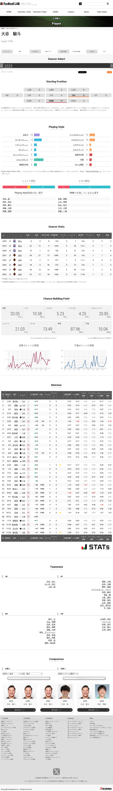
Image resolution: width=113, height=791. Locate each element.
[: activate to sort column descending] (3, 236)
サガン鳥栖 (26, 755)
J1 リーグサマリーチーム (75, 721)
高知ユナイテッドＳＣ (52, 751)
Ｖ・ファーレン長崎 (7, 759)
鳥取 (16, 425)
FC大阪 (15, 417)
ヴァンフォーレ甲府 (29, 741)
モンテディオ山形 (28, 729)
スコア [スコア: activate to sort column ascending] (22, 395)
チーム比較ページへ (29, 678)
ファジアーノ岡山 (6, 753)
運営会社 (65, 778)
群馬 (16, 465)
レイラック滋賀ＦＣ (51, 737)
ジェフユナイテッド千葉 (8, 727)
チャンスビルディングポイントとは (43, 338)
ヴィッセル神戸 (5, 751)
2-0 (23, 493)
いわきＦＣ (26, 731)
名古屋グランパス (6, 743)
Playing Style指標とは (93, 171)
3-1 (23, 421)
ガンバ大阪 (4, 747)
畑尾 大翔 (106, 582)
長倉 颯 (107, 595)
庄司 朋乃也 (105, 605)
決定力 (25, 135)
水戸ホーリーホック (7, 723)
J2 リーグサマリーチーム (75, 727)
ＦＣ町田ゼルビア (6, 735)
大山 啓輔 (51, 622)
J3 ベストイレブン (73, 737)
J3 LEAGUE (48, 718)
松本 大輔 (106, 584)
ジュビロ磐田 (27, 747)
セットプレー (20, 155)
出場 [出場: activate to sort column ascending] (27, 236)
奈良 (16, 429)
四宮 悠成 (51, 635)
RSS (109, 72)
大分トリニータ (28, 757)
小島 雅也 (106, 597)
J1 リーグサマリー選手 (74, 723)
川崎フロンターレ (6, 737)
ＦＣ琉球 (48, 759)
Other (91, 718)
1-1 (24, 405)
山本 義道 (106, 603)
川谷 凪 (6, 199)
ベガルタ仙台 (27, 725)
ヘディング (21, 145)
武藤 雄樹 (7, 211)
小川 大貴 (62, 208)
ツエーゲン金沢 (50, 733)
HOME (8, 12)
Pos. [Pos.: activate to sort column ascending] (41, 395)
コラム (92, 721)
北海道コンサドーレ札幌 (30, 721)
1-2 (23, 409)
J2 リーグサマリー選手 (74, 729)
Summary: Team (24, 12)
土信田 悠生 (105, 619)
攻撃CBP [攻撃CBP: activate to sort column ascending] (67, 395)
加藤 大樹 (7, 208)
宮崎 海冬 (106, 600)
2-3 (23, 485)
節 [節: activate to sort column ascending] (3, 395)
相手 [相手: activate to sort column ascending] (15, 395)
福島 (16, 469)
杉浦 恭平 (106, 624)
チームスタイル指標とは (97, 733)
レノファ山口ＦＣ (50, 745)
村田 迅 (51, 640)
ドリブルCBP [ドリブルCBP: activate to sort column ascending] (91, 395)
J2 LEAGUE (26, 718)
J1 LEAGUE (4, 718)
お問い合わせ (73, 778)
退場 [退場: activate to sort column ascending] (107, 236)
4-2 (23, 533)
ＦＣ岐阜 (48, 735)
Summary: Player (40, 12)
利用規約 (38, 778)
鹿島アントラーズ (6, 721)
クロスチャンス (77, 140)
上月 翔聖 (62, 202)
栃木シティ (26, 733)
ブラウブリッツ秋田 (29, 727)
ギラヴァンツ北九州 (51, 753)
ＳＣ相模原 (48, 727)
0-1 (23, 417)
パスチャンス (78, 145)
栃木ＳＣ (48, 723)
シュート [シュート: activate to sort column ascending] (71, 236)
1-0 (23, 433)
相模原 (15, 461)
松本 (16, 441)
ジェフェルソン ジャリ (101, 589)
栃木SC (15, 433)
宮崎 (16, 485)
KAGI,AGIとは (94, 729)
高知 (16, 409)
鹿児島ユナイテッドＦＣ (52, 757)
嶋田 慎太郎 (50, 643)
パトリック (106, 622)
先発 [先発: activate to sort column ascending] (36, 236)
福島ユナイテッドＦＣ (52, 721)
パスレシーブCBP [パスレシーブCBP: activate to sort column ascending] (99, 395)
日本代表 (92, 723)
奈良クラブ (48, 741)
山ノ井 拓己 (50, 584)
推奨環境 (45, 778)
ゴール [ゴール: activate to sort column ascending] (63, 236)
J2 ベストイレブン (73, 731)
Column (71, 12)
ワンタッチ (21, 140)
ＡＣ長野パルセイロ (51, 731)
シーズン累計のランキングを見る (99, 338)
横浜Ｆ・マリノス (6, 739)
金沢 (20, 255)
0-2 (23, 437)
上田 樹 (51, 587)
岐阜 (16, 413)
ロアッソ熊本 (49, 755)
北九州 (15, 445)
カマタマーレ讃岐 (50, 747)
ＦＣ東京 (3, 731)
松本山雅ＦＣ (49, 729)
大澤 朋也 (106, 630)
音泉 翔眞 (62, 199)
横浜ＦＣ (26, 737)
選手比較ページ (20, 710)
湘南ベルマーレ (28, 739)
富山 (20, 241)
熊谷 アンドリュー (47, 632)
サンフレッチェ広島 (7, 755)
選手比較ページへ (84, 678)
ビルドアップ (78, 150)
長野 (16, 421)
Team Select (102, 12)
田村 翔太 (7, 202)
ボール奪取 (79, 165)
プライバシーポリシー (55, 778)
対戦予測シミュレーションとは (99, 735)
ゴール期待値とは (95, 737)
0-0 (24, 461)
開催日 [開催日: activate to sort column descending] (8, 395)
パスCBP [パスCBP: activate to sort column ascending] (75, 395)
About (86, 12)
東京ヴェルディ (5, 733)
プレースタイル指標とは (97, 731)
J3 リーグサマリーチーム (75, 733)
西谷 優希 (51, 627)
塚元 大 (51, 619)
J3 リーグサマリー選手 (74, 735)
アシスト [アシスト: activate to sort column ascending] (89, 236)
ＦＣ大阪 (48, 739)
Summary (70, 718)
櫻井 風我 (106, 587)
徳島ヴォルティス (28, 751)
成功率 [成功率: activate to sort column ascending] (80, 236)
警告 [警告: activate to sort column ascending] (98, 236)
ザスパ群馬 (48, 725)
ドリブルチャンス (77, 135)
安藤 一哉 (62, 211)
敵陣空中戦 (23, 165)
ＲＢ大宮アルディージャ (30, 735)
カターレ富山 (27, 745)
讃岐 (16, 405)
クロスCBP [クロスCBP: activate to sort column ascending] (83, 395)
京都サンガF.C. (5, 745)
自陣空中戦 (79, 155)
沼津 (16, 453)
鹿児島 (15, 401)
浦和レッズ (4, 725)
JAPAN (55, 12)
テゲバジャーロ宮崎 (29, 759)
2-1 (23, 401)
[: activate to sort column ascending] (7, 236)
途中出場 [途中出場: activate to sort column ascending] (45, 236)
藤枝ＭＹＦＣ (27, 749)
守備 (82, 160)
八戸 (16, 437)
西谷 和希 (51, 638)
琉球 (16, 449)
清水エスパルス (5, 741)
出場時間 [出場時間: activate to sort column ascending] (54, 236)
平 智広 (107, 608)
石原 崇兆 (51, 624)
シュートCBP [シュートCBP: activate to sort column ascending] (107, 395)
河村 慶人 (7, 205)
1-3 (23, 453)
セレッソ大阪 (5, 749)
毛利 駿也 (106, 592)
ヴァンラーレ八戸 (28, 723)
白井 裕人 (51, 582)
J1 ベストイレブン (73, 725)
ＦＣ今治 (26, 753)
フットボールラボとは (96, 725)
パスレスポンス (22, 160)
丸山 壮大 (62, 205)
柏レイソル (4, 729)
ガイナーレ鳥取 (50, 743)
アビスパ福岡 (5, 757)
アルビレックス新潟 (29, 743)
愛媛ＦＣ (48, 749)
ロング (23, 150)
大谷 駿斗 (106, 627)
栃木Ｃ (15, 457)
